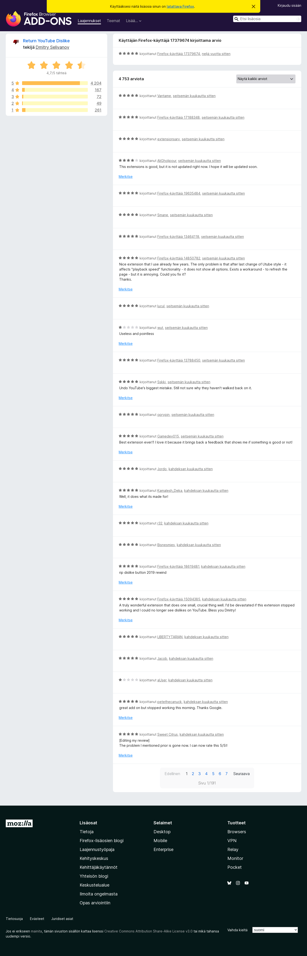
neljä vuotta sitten (216, 54)
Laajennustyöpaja (97, 849)
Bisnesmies (166, 545)
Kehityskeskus (94, 858)
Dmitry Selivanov (52, 47)
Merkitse (126, 176)
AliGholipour (166, 161)
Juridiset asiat (62, 919)
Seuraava (241, 773)
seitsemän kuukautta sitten (194, 96)
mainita (36, 931)
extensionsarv (168, 139)
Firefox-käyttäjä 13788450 (178, 360)
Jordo (162, 469)
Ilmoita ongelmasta (99, 893)
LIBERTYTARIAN (170, 637)
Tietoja (87, 831)
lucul (161, 306)
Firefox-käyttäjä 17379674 (178, 54)
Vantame (164, 96)
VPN (231, 840)
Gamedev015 (168, 436)
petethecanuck (169, 702)
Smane (162, 215)
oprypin (163, 415)
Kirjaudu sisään (289, 5)
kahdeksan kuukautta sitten (191, 469)
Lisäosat (88, 822)
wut (160, 328)
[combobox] (267, 19)
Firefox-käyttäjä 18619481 (178, 566)
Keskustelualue (94, 885)
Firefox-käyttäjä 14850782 (178, 258)
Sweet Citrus (167, 734)
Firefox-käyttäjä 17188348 (178, 117)
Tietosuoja (14, 919)
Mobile (160, 840)
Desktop (162, 831)
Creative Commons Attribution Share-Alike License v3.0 (148, 931)
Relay (232, 849)
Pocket (234, 867)
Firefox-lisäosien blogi (102, 840)
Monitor (235, 858)
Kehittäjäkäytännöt (99, 867)
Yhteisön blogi (94, 876)
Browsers (236, 831)
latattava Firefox (180, 6)
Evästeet (37, 919)
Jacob (162, 658)
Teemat (113, 20)
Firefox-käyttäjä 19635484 (178, 193)
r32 (159, 523)
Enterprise (163, 849)
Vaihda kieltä (237, 930)
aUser (161, 680)
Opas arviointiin (95, 902)
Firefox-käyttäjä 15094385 (178, 599)
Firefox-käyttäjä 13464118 (178, 236)
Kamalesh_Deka (169, 490)
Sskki (161, 382)
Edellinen (172, 773)
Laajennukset (89, 20)
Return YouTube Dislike (46, 40)
